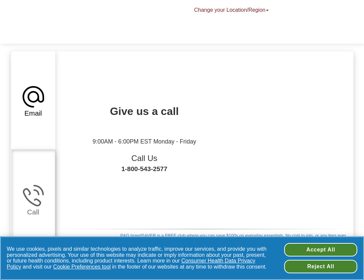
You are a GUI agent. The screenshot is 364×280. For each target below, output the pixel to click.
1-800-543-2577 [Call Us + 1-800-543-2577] (144, 168)
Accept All (320, 249)
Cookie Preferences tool (82, 267)
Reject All (320, 266)
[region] (182, 258)
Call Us (144, 158)
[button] (33, 100)
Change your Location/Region (232, 10)
